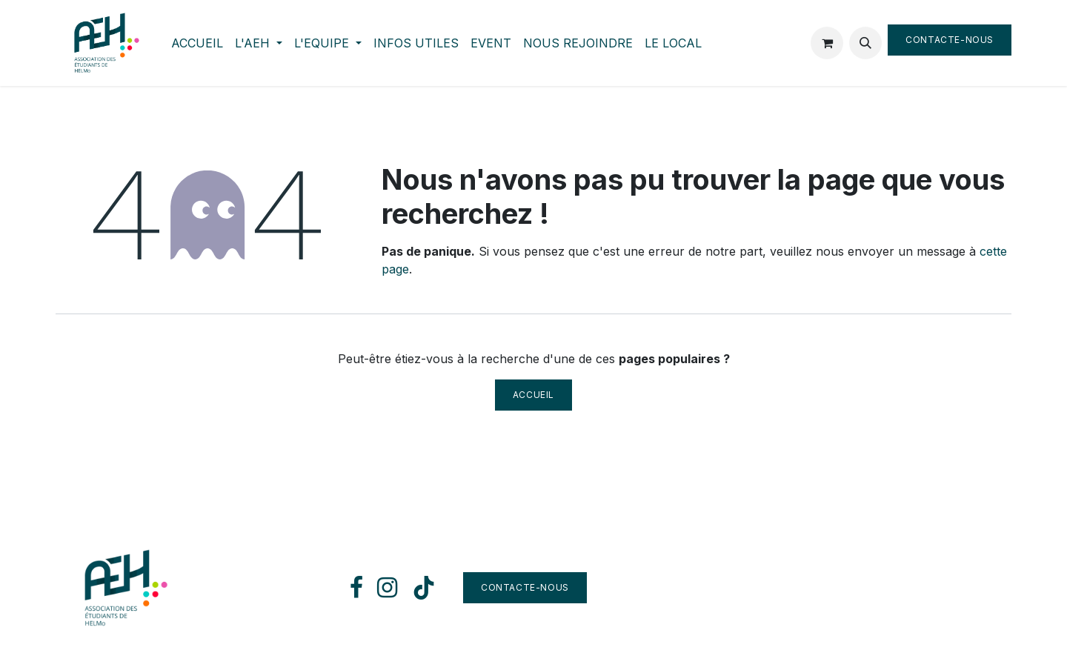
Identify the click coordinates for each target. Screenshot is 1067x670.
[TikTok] (424, 588)
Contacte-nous (949, 39)
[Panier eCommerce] (827, 43)
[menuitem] (197, 43)
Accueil (533, 394)
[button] (865, 43)
